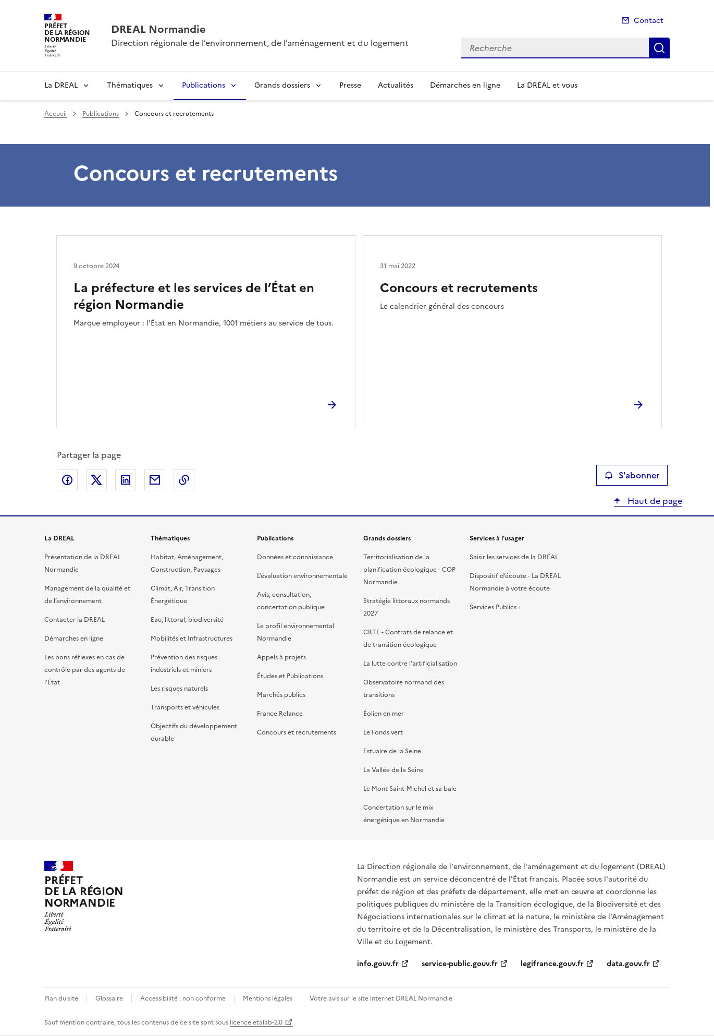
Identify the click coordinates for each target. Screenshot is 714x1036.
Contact (648, 20)
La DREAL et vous (547, 85)
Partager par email (154, 479)
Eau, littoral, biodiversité (187, 619)
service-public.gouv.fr (460, 963)
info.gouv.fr (378, 963)
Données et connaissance (295, 557)
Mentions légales (267, 998)
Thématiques (130, 85)
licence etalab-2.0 (256, 1022)
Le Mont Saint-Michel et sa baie (410, 788)
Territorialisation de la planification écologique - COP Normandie (409, 569)
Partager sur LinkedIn (125, 479)
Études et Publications (290, 676)
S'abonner (632, 475)
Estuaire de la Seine (392, 751)
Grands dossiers (282, 85)
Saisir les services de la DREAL (514, 557)
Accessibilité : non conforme (183, 998)
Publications (203, 85)
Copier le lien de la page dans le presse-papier (184, 479)
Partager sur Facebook (67, 479)
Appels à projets (281, 657)
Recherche (659, 48)
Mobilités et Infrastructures (191, 638)
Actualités (395, 85)
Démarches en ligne (465, 85)
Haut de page (653, 501)
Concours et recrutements (459, 288)
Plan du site (61, 998)
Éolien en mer (383, 713)
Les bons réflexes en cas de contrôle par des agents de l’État (84, 670)
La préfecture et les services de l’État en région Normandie (193, 296)
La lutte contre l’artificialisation (410, 663)
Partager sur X (96, 479)
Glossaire (109, 998)
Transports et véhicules (185, 707)
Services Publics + (496, 607)
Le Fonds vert (383, 732)
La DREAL (61, 85)
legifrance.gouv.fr (552, 963)
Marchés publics (281, 695)
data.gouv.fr (628, 963)
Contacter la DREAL (74, 619)
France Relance (280, 713)
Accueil (55, 113)
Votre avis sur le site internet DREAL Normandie (381, 998)
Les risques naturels (179, 688)
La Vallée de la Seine (393, 770)
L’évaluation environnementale (302, 576)
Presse (350, 85)
